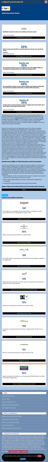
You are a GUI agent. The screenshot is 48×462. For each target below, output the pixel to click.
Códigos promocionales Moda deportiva (11, 428)
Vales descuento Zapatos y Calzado (10, 422)
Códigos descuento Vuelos (8, 396)
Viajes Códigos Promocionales (9, 407)
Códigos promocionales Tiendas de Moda (12, 416)
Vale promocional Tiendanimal (24, 337)
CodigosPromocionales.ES (12, 2)
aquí (39, 456)
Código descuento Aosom (24, 219)
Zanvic (24, 189)
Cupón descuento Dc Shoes (24, 313)
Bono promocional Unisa (24, 266)
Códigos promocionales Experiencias (10, 405)
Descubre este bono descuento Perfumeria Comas (24, 289)
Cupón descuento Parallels (24, 242)
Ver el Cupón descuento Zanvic (24, 75)
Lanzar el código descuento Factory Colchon (24, 384)
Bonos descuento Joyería (8, 425)
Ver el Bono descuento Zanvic (24, 112)
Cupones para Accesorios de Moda (10, 419)
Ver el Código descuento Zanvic (24, 56)
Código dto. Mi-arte (24, 360)
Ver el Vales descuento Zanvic (24, 37)
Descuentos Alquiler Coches (8, 402)
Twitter (4, 195)
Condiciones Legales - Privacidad (18, 451)
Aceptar (23, 459)
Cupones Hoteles (6, 399)
